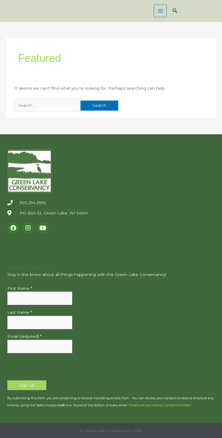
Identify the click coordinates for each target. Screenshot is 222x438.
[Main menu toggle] (160, 11)
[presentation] (52, 368)
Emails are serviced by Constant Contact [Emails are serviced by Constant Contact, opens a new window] (160, 405)
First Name (19, 288)
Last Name (19, 312)
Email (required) (24, 336)
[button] (175, 11)
